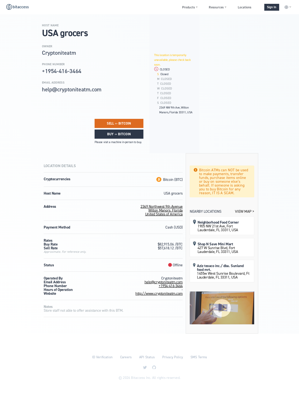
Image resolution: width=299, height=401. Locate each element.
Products (190, 7)
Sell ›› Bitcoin (119, 123)
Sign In (271, 7)
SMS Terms (198, 357)
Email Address (53, 83)
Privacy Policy (172, 357)
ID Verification (102, 357)
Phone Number (53, 64)
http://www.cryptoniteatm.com (159, 293)
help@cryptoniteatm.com (164, 281)
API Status (147, 357)
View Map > (244, 211)
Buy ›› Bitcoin (119, 134)
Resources (217, 7)
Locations (244, 7)
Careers (126, 357)
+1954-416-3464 (171, 285)
